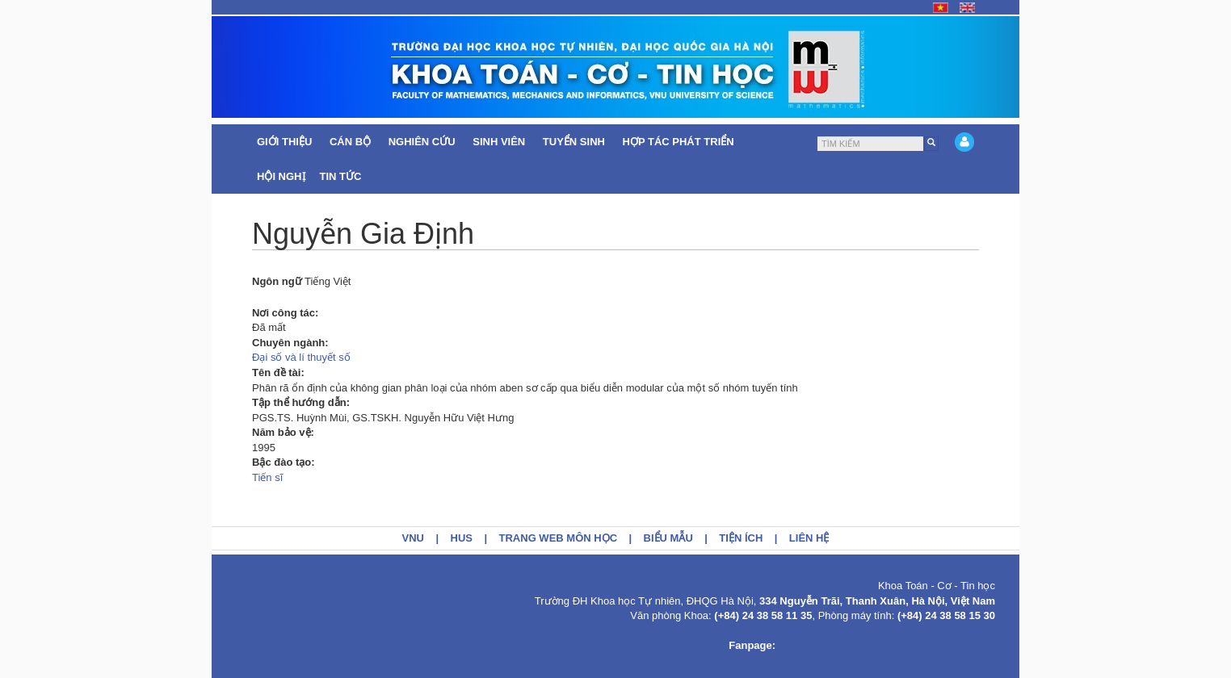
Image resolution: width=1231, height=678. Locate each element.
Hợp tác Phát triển (678, 142)
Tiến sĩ (267, 477)
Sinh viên (500, 142)
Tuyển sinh (575, 142)
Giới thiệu (286, 142)
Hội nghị (281, 176)
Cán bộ (352, 142)
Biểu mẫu (668, 538)
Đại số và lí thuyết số (301, 357)
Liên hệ (809, 538)
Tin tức (342, 176)
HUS (462, 538)
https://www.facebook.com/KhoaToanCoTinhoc (887, 645)
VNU (413, 538)
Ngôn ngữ (277, 281)
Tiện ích (741, 538)
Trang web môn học (558, 538)
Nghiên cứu (424, 142)
